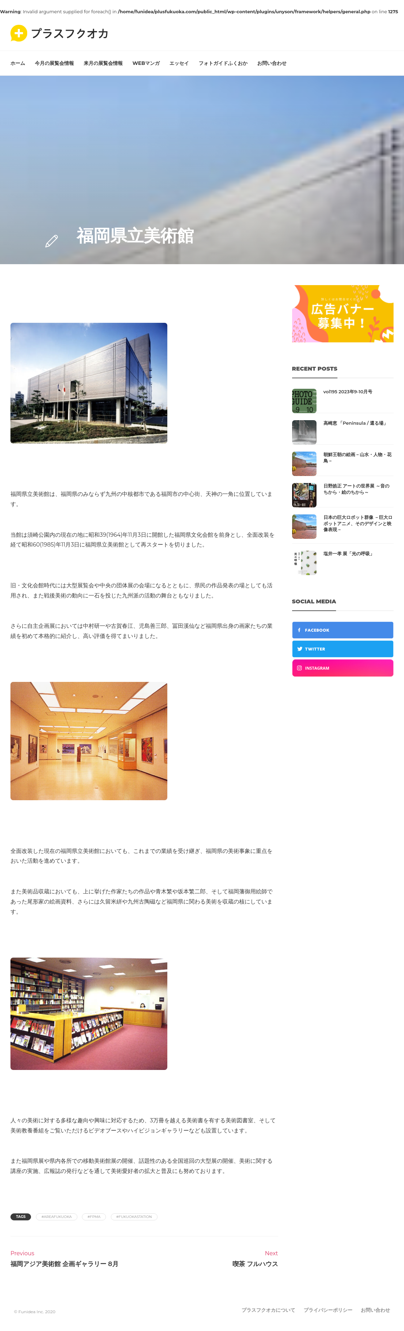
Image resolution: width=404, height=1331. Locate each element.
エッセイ (179, 63)
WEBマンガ (146, 63)
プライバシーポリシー (328, 1310)
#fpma (93, 1216)
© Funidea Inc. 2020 (34, 1311)
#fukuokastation (134, 1216)
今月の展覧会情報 (54, 63)
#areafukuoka (56, 1216)
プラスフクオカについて (268, 1310)
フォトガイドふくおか (223, 63)
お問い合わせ (272, 63)
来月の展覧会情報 (103, 63)
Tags (20, 1216)
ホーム (17, 63)
